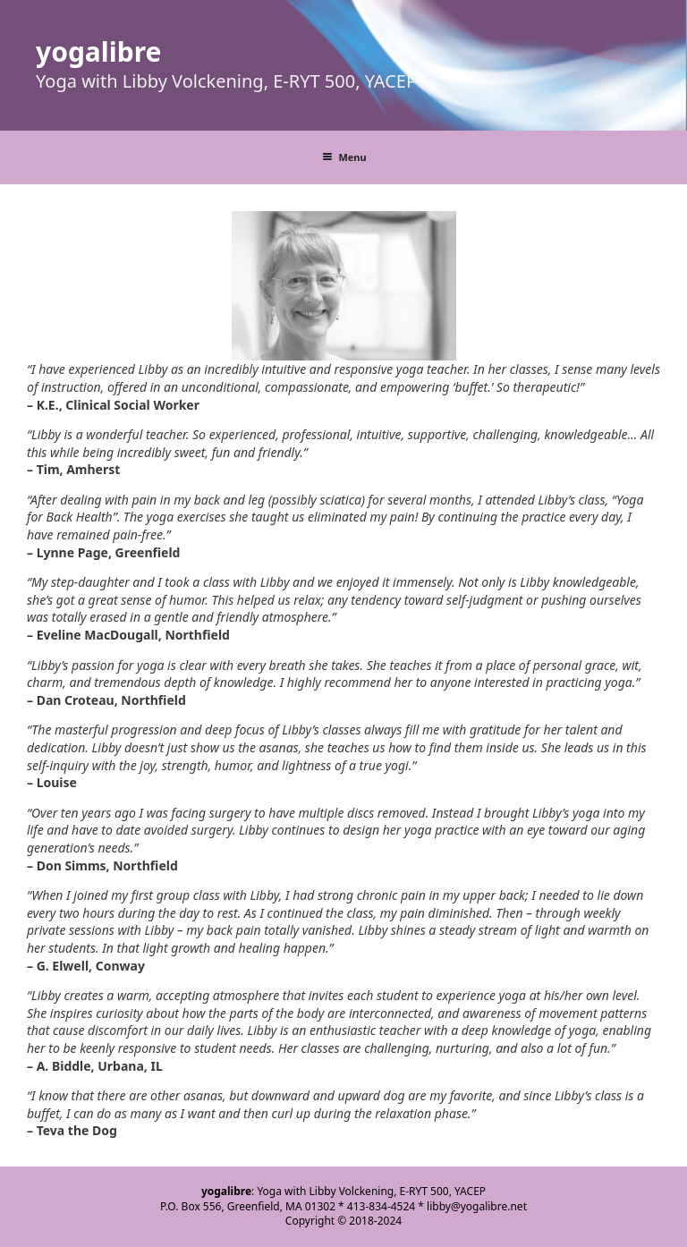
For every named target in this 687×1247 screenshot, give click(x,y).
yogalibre (98, 51)
